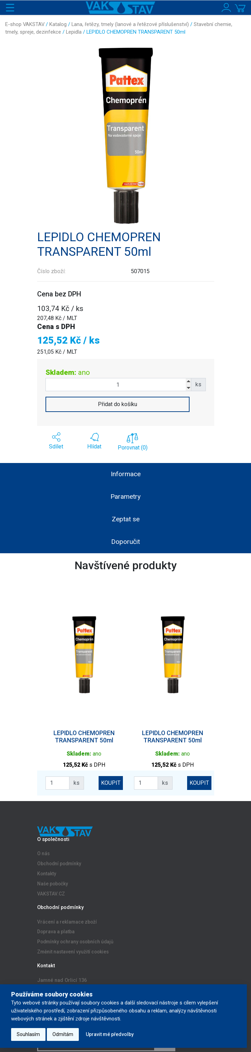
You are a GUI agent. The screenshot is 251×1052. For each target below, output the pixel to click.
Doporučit (125, 542)
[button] (56, 441)
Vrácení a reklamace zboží (67, 922)
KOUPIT (110, 783)
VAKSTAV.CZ (51, 894)
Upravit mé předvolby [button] (110, 1034)
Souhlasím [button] (28, 1034)
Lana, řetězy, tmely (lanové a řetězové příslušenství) (130, 24)
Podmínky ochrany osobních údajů (75, 942)
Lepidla (74, 32)
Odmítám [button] (62, 1034)
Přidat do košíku (117, 404)
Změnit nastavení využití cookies (73, 952)
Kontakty (46, 873)
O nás (43, 854)
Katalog (58, 24)
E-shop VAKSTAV (24, 24)
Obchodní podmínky (59, 863)
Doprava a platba (56, 932)
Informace (126, 474)
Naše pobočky (52, 883)
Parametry (125, 496)
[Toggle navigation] (10, 7)
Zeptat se (126, 519)
